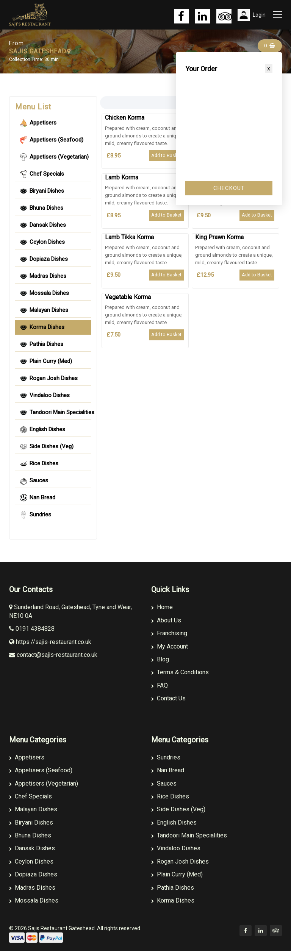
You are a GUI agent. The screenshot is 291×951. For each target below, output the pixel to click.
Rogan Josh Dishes (180, 861)
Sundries (165, 757)
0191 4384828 (32, 628)
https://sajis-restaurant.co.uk (50, 641)
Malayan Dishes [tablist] (44, 310)
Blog (160, 659)
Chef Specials (30, 796)
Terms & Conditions (180, 672)
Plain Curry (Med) (177, 874)
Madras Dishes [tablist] (43, 276)
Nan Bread (167, 770)
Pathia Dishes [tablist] (41, 344)
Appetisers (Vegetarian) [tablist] (54, 157)
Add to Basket (166, 155)
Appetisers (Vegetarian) (43, 783)
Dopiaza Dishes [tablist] (44, 259)
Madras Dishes (32, 887)
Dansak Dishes (32, 848)
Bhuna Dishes (30, 835)
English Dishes (174, 822)
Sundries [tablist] (35, 515)
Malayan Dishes (33, 809)
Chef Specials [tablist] (42, 174)
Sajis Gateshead (86, 47)
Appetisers (26, 757)
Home (162, 607)
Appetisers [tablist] (38, 123)
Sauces (164, 783)
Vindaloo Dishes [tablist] (45, 395)
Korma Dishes (172, 900)
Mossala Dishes (33, 900)
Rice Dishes (170, 796)
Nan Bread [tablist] (37, 498)
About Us (166, 620)
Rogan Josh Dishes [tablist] (49, 378)
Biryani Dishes (31, 822)
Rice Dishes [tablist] (39, 464)
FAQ (159, 685)
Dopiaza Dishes (33, 874)
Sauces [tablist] (34, 481)
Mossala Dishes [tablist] (44, 293)
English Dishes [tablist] (42, 429)
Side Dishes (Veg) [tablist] (47, 447)
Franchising (169, 633)
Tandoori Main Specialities (189, 835)
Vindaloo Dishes (175, 848)
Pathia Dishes (172, 887)
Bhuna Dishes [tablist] (41, 208)
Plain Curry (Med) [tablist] (46, 361)
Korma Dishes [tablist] (42, 327)
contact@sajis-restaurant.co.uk (53, 654)
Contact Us (168, 698)
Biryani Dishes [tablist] (42, 191)
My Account (169, 646)
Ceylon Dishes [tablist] (42, 242)
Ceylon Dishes (31, 861)
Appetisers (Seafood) (40, 770)
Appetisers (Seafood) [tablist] (51, 140)
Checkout (229, 188)
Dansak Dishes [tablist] (43, 225)
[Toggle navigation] (276, 14)
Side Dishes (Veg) (178, 809)
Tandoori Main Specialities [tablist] (55, 412)
